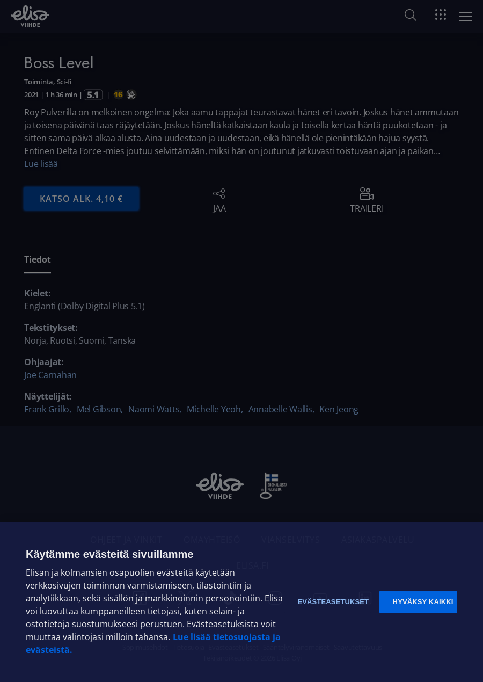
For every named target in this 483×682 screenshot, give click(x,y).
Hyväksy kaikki (423, 602)
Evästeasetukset (333, 602)
